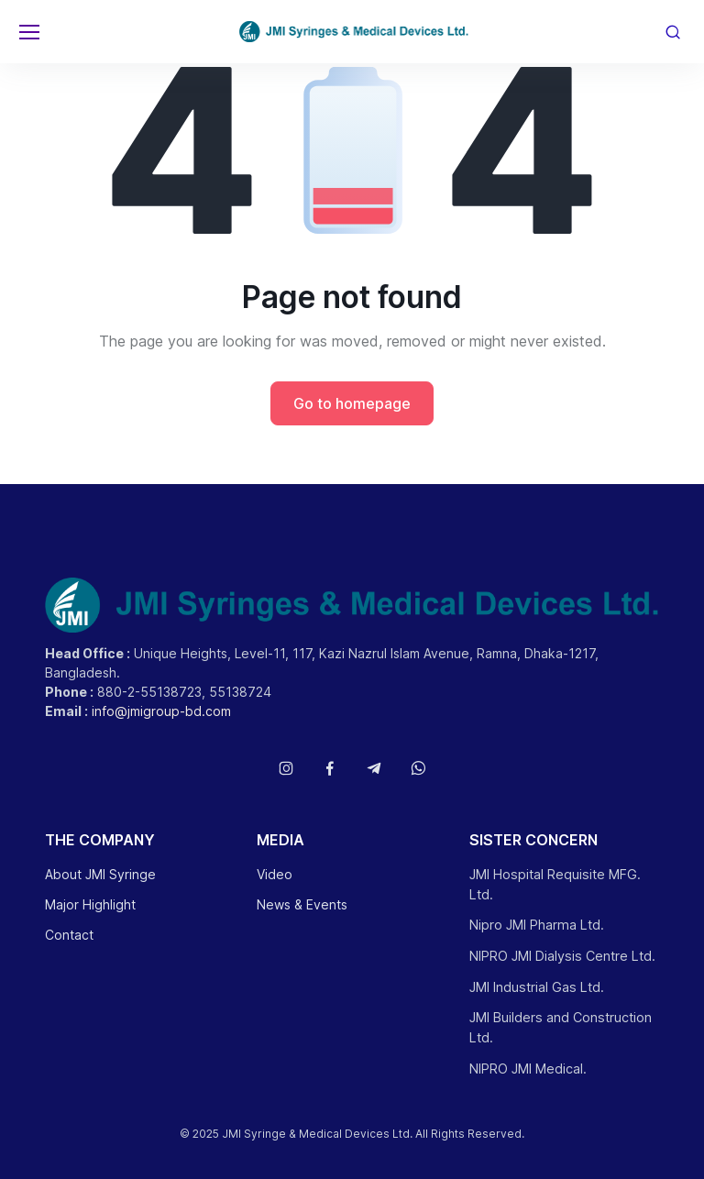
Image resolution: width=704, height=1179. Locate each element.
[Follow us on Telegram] (374, 768)
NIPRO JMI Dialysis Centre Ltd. (562, 956)
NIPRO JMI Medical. (528, 1068)
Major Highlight (90, 904)
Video (274, 874)
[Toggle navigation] (28, 32)
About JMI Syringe (100, 874)
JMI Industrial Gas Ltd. (536, 987)
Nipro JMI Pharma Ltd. (536, 924)
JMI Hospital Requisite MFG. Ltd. (555, 884)
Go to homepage (352, 403)
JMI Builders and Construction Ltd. (560, 1027)
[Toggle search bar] (673, 32)
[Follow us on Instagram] (286, 768)
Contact (69, 934)
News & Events (302, 904)
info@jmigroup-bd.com (161, 711)
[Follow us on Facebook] (330, 768)
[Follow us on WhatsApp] (418, 768)
